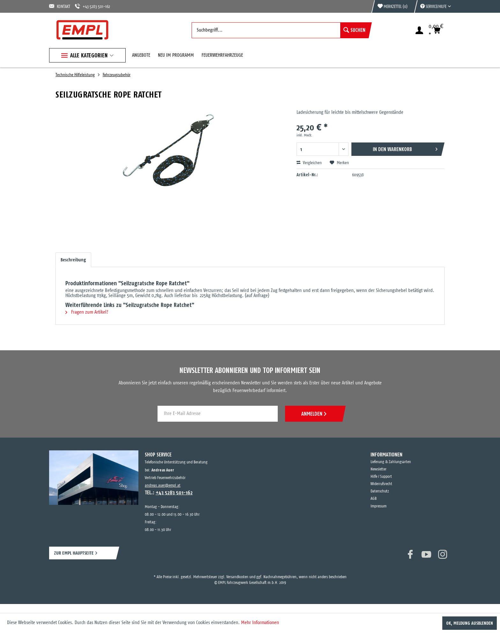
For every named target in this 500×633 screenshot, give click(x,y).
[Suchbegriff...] (280, 30)
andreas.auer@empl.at (162, 485)
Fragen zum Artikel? (86, 312)
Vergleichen (309, 163)
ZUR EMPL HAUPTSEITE (74, 553)
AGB (374, 498)
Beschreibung (73, 259)
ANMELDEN (313, 414)
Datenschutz (380, 491)
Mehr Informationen (260, 622)
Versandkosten (237, 577)
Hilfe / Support (381, 476)
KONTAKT (59, 6)
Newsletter (378, 469)
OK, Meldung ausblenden (469, 623)
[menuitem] (432, 6)
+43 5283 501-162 (92, 6)
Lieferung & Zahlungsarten (391, 462)
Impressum (378, 506)
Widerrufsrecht (381, 484)
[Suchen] (354, 30)
